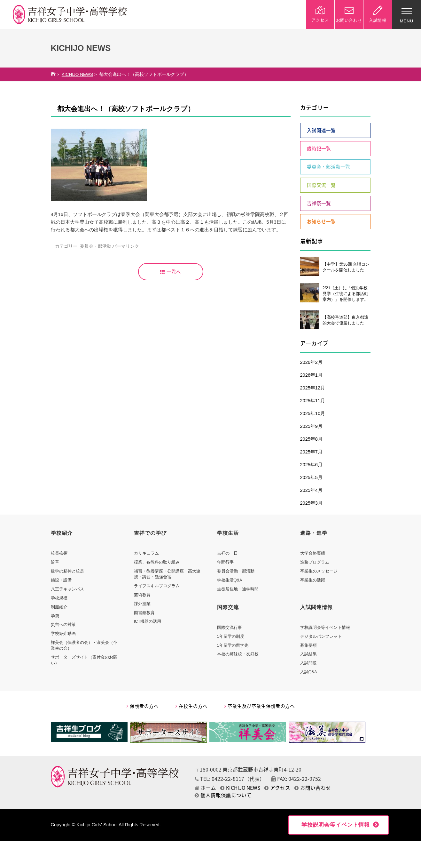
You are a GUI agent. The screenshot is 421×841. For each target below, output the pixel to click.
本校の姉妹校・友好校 (238, 654)
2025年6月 (311, 464)
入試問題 (308, 663)
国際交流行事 (229, 627)
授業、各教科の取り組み (157, 562)
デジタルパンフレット (321, 636)
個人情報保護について (223, 795)
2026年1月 (311, 375)
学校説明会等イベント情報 (325, 627)
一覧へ (170, 271)
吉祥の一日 (227, 553)
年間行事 (225, 562)
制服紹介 (59, 607)
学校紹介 (62, 533)
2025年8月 (311, 439)
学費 (55, 615)
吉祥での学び (150, 533)
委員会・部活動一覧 (328, 166)
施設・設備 (61, 580)
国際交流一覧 (321, 184)
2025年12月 (312, 387)
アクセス (277, 787)
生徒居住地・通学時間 (238, 589)
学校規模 (59, 598)
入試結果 (308, 654)
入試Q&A (308, 671)
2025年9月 (311, 426)
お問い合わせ (312, 787)
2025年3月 (311, 503)
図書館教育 (144, 612)
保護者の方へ (143, 705)
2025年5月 (311, 477)
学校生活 (228, 533)
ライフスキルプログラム (157, 585)
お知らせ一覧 (321, 221)
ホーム (205, 787)
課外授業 (142, 603)
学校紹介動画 (63, 633)
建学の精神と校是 (67, 571)
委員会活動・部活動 (235, 571)
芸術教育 (142, 594)
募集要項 (308, 645)
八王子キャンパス (67, 589)
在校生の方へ (191, 705)
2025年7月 (311, 451)
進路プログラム (314, 562)
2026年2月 (311, 362)
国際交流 (228, 607)
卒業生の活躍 (312, 580)
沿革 (55, 562)
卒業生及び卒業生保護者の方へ (259, 705)
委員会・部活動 (95, 246)
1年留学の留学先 (232, 645)
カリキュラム (146, 553)
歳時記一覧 (319, 148)
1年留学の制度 (230, 636)
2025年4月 (311, 490)
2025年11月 (312, 400)
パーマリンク (125, 246)
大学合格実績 (312, 553)
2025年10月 (312, 413)
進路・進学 (313, 533)
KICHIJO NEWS (77, 74)
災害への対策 (63, 624)
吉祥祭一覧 (319, 203)
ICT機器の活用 (147, 621)
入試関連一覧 (321, 130)
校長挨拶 (59, 553)
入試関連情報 (316, 607)
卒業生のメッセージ (319, 571)
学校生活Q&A (229, 580)
